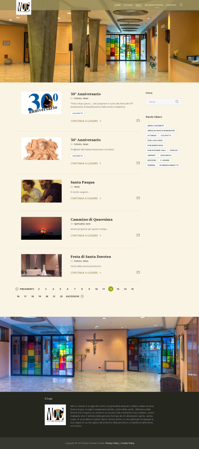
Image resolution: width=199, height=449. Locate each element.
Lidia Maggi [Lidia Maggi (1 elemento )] (166, 155)
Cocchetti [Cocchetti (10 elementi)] (166, 135)
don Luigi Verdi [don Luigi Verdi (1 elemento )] (155, 140)
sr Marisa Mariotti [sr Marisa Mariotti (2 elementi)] (169, 165)
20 (47, 296)
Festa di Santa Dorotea (91, 256)
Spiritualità (79, 223)
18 (32, 296)
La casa (128, 5)
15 (132, 289)
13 (118, 289)
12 (111, 289)
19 (39, 296)
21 (54, 296)
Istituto (78, 98)
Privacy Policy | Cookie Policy (120, 443)
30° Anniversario (86, 93)
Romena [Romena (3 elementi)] (151, 165)
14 (125, 289)
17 (25, 296)
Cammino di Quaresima (92, 219)
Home (118, 5)
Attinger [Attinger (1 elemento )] (152, 135)
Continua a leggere (84, 121)
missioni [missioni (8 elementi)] (152, 160)
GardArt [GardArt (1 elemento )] (152, 155)
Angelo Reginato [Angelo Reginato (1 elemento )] (156, 125)
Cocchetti (77, 113)
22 (61, 296)
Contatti (171, 5)
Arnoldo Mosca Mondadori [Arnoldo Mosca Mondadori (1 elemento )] (161, 130)
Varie (88, 223)
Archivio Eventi (154, 5)
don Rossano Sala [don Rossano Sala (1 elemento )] (157, 150)
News (139, 5)
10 (96, 289)
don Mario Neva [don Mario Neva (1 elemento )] (155, 145)
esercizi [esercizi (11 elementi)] (174, 150)
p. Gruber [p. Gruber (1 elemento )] (164, 160)
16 (18, 296)
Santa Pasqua (83, 182)
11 (103, 289)
